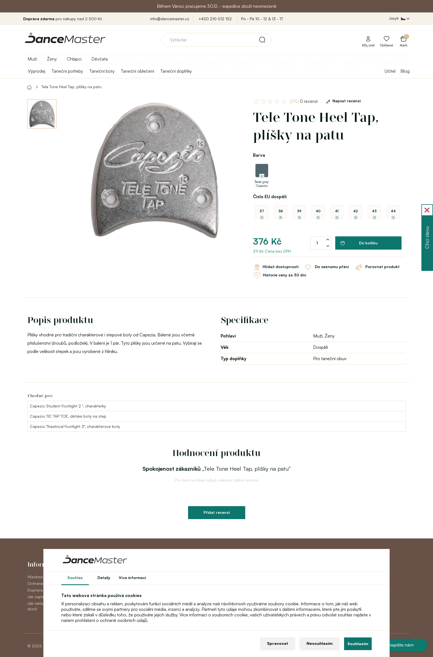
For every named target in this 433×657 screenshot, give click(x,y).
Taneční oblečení (137, 71)
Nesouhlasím (320, 643)
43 (374, 211)
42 (355, 211)
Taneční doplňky (176, 71)
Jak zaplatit (37, 596)
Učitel (390, 71)
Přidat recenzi (217, 512)
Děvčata (99, 59)
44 (393, 211)
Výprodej (36, 71)
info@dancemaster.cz (169, 18)
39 (299, 211)
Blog (405, 71)
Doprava (35, 590)
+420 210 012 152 (215, 18)
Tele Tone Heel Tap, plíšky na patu (71, 86)
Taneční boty (102, 71)
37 (262, 211)
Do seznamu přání (326, 267)
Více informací (132, 577)
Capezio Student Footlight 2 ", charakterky (68, 406)
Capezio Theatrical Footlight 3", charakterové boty (75, 426)
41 (337, 211)
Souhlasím (357, 643)
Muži (32, 59)
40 (318, 211)
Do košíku (359, 243)
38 (280, 211)
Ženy (52, 59)
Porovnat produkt (377, 267)
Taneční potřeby (67, 71)
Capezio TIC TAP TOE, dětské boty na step (68, 416)
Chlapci (74, 59)
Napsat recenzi (342, 100)
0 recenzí (304, 101)
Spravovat (277, 643)
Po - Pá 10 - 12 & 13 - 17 (262, 18)
